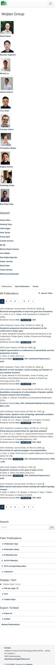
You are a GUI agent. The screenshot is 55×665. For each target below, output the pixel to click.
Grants (35, 286)
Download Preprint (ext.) (39, 359)
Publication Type (10, 544)
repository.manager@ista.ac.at (17, 659)
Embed (6, 619)
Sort (5, 594)
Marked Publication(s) (11, 625)
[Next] (33, 301)
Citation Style (8, 599)
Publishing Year (9, 555)
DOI (34, 320)
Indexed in (7, 572)
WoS (2, 406)
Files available (26, 320)
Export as (7, 613)
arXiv (2, 362)
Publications (7, 286)
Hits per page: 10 (10, 588)
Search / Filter (46, 293)
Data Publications (22, 286)
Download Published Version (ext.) (39, 403)
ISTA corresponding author (14, 566)
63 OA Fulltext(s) (10, 561)
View (17, 320)
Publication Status (10, 549)
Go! (51, 527)
